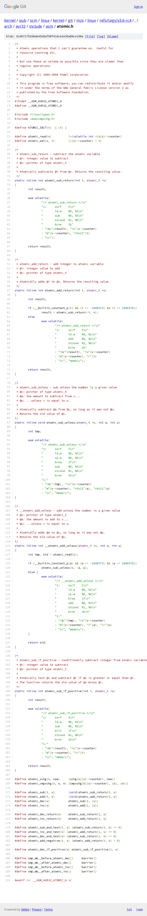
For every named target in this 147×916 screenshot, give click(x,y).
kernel (9, 20)
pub (22, 20)
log (100, 36)
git (70, 20)
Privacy (36, 909)
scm (33, 20)
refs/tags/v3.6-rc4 (115, 20)
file (90, 36)
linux (45, 20)
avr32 (21, 26)
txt (129, 909)
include (35, 26)
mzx (80, 20)
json (139, 909)
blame (112, 36)
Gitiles (25, 909)
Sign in (138, 7)
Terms (48, 909)
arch (8, 26)
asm (49, 26)
